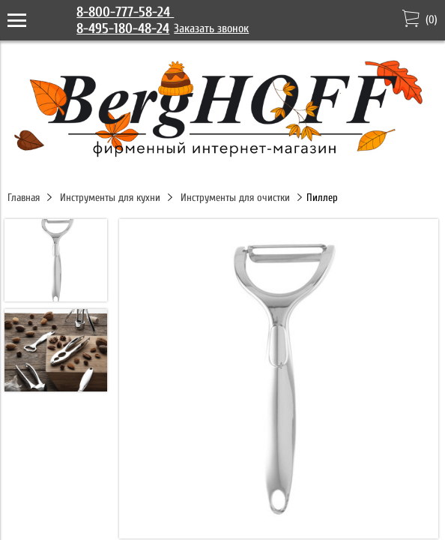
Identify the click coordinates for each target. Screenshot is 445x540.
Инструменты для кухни (110, 197)
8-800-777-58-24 (125, 12)
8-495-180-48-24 (122, 28)
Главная (23, 197)
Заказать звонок (211, 28)
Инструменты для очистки (235, 197)
